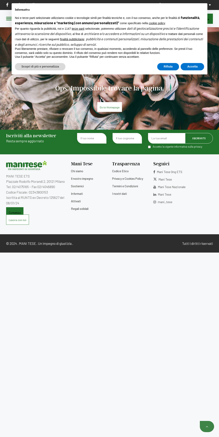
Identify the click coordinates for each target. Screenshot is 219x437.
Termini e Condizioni (125, 186)
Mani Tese (162, 179)
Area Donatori (170, 5)
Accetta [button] (192, 425)
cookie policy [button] (157, 382)
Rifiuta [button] (168, 425)
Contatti (130, 5)
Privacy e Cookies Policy (127, 178)
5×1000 (87, 5)
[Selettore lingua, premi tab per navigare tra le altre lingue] (203, 5)
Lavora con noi (108, 5)
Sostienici (77, 186)
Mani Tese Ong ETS (167, 172)
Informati (77, 193)
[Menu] (9, 19)
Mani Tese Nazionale (169, 187)
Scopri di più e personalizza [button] (40, 425)
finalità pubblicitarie (72, 398)
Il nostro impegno (82, 178)
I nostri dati (119, 193)
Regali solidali (79, 208)
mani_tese (162, 202)
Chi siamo (77, 171)
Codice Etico (120, 171)
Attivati (76, 201)
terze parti (78, 388)
